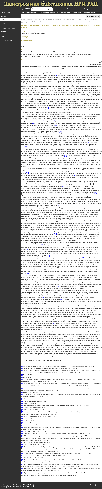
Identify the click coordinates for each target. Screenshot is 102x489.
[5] (87, 110)
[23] (79, 214)
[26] (42, 245)
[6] (64, 114)
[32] (43, 297)
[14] (26, 147)
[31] (58, 286)
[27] (27, 249)
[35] (53, 323)
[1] (56, 75)
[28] (48, 256)
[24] (84, 223)
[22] (59, 206)
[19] (63, 186)
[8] (43, 121)
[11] (56, 125)
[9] (54, 121)
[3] (26, 97)
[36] (41, 330)
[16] (28, 166)
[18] (74, 175)
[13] (88, 142)
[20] (95, 193)
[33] (61, 299)
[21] (76, 201)
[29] (83, 258)
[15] (65, 156)
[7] (83, 116)
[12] (60, 132)
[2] (61, 77)
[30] (27, 273)
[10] (33, 123)
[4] (49, 108)
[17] (27, 173)
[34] (85, 312)
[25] (55, 234)
